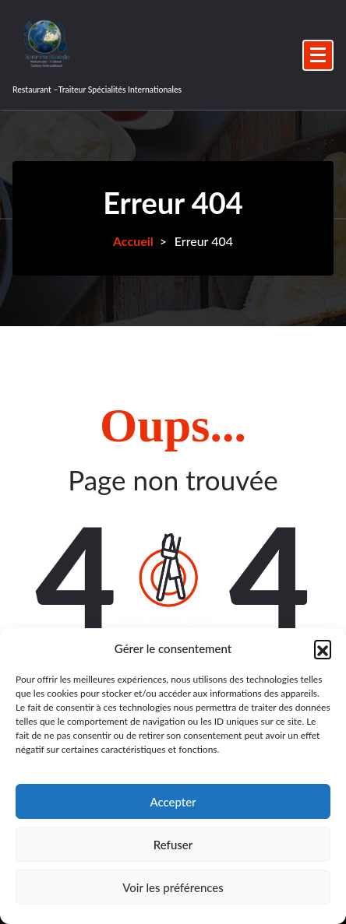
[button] (322, 648)
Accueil (133, 241)
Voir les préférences (173, 887)
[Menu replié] (318, 55)
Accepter (173, 802)
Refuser (173, 845)
